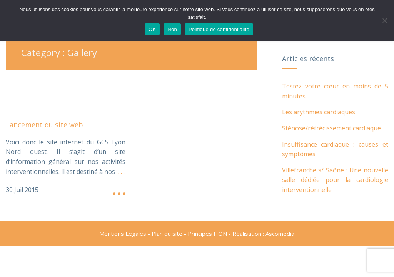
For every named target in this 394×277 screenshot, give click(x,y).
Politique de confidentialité (219, 29)
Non (172, 29)
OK (152, 29)
